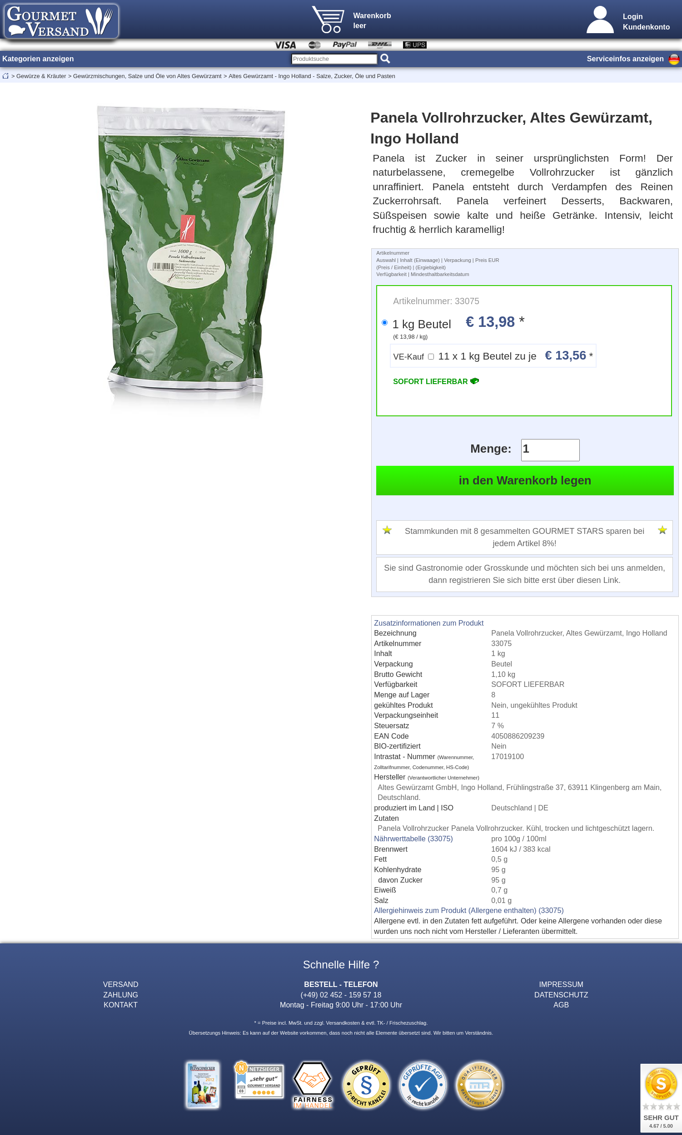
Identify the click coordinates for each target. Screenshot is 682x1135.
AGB (561, 1005)
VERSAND (121, 984)
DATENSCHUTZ (561, 995)
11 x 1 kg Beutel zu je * (493, 355)
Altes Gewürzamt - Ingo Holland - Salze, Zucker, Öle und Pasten (312, 76)
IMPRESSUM (561, 984)
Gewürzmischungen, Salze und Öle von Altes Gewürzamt (147, 76)
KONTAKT (121, 1005)
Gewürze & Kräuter (41, 76)
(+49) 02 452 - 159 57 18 (341, 995)
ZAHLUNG (120, 995)
